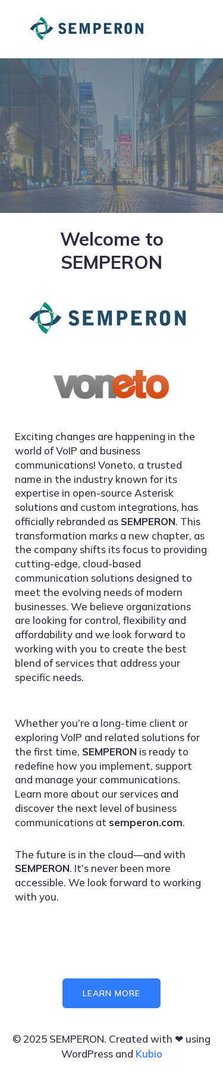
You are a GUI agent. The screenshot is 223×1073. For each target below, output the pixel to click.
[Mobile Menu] (189, 29)
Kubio (149, 1053)
